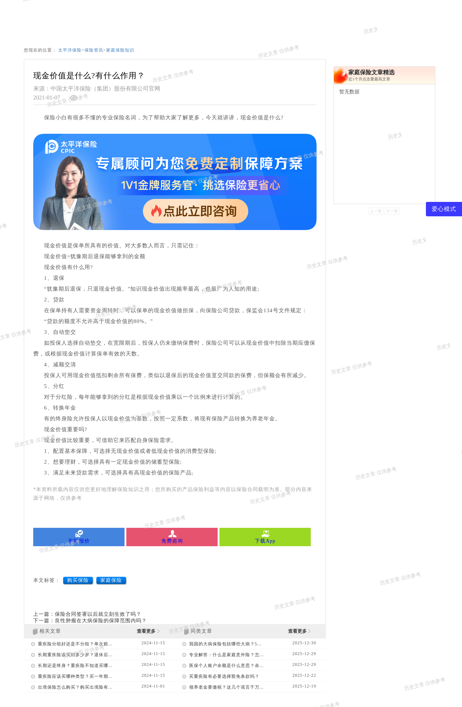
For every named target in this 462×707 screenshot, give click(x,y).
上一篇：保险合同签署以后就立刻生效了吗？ (87, 614)
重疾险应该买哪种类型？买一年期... (75, 676)
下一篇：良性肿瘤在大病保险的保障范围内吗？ (90, 620)
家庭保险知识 (120, 50)
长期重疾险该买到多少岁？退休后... (75, 654)
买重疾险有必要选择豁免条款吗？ (224, 676)
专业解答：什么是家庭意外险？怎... (226, 654)
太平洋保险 (70, 50)
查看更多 (148, 631)
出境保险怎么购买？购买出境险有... (75, 687)
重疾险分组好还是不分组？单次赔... (75, 643)
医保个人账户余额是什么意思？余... (226, 665)
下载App (265, 537)
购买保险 (78, 580)
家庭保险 (111, 580)
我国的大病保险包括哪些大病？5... (225, 643)
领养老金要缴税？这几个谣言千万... (226, 687)
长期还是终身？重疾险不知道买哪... (75, 665)
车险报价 (79, 537)
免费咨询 (172, 537)
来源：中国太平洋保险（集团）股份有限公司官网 (96, 88)
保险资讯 (93, 50)
